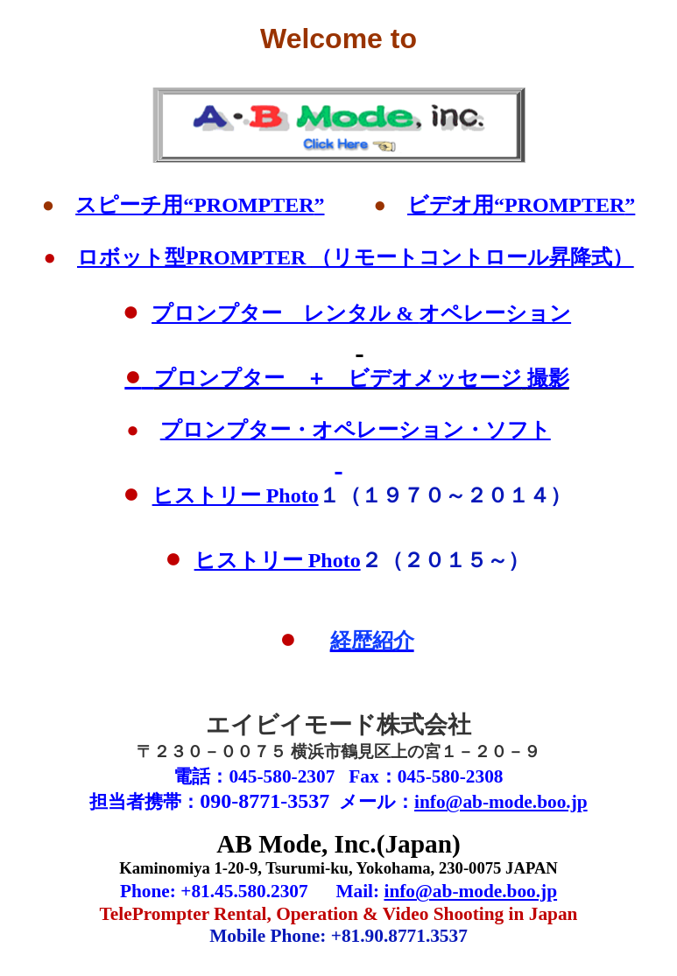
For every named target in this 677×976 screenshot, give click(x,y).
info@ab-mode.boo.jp (501, 801)
